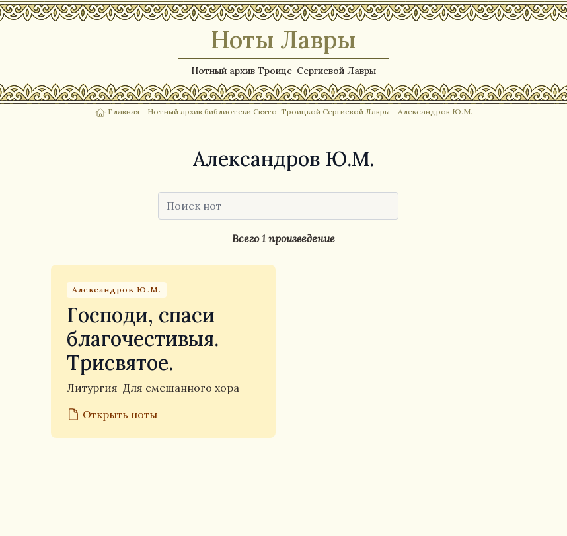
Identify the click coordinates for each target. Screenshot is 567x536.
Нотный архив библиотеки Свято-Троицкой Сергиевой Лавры (268, 111)
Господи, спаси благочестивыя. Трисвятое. (143, 338)
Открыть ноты (112, 414)
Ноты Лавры (283, 39)
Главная (118, 111)
